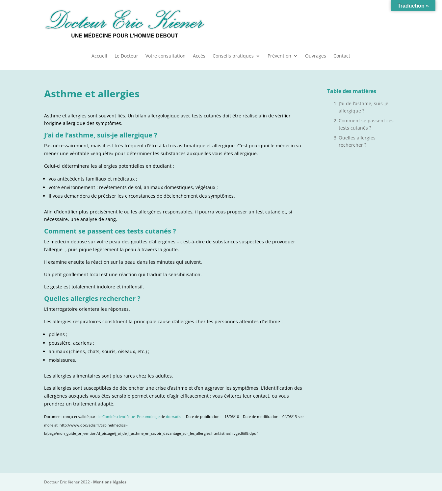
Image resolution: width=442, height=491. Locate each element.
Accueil (99, 56)
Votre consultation (165, 56)
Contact (341, 56)
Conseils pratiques (233, 56)
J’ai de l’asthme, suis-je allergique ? (363, 107)
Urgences (357, 23)
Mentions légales (109, 482)
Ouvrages (315, 56)
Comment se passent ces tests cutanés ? (366, 124)
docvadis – (176, 416)
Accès (199, 56)
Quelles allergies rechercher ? (357, 141)
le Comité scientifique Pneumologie (129, 416)
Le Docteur (126, 56)
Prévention (279, 56)
